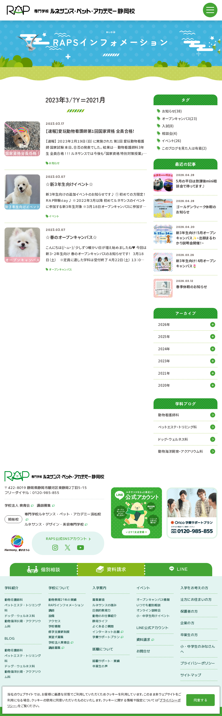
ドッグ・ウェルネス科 (173, 439)
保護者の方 (189, 611)
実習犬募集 (56, 637)
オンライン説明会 (148, 610)
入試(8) (168, 125)
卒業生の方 (189, 634)
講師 (51, 610)
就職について (102, 649)
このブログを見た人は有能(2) (184, 148)
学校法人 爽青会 (17, 505)
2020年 (164, 385)
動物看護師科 (168, 414)
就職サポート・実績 (106, 661)
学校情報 (54, 626)
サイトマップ (190, 675)
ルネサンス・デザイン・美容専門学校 (54, 524)
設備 (51, 616)
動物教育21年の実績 (62, 599)
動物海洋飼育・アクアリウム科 (180, 451)
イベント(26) (171, 140)
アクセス (54, 621)
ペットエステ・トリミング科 (177, 426)
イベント (143, 587)
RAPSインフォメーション (66, 605)
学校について (58, 587)
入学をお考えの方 (194, 587)
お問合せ (143, 651)
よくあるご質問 (103, 626)
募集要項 (98, 599)
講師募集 (44, 505)
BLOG (10, 638)
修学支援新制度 (59, 631)
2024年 (164, 348)
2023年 (164, 360)
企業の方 (187, 622)
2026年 (164, 324)
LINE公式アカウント (152, 627)
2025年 (164, 336)
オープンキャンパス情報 (153, 599)
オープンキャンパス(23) (179, 118)
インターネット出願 (106, 631)
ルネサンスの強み (104, 605)
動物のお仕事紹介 (104, 616)
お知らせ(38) (172, 111)
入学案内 (99, 587)
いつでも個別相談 (148, 605)
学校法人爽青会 (59, 642)
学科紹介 (11, 587)
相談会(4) (169, 133)
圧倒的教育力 (101, 610)
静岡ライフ (100, 621)
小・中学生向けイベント (153, 616)
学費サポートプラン (106, 637)
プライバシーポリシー (197, 663)
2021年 (164, 373)
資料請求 (143, 639)
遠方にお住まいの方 (196, 599)
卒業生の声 (100, 666)
